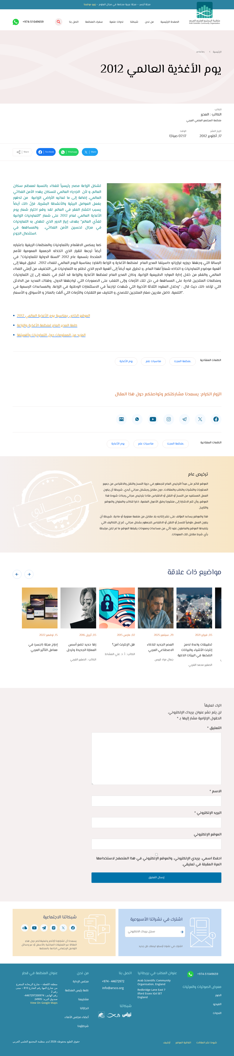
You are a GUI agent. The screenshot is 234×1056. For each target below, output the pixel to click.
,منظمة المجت (182, 361)
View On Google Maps (44, 1002)
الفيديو (217, 1004)
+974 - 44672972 (113, 981)
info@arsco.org (113, 988)
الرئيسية (217, 52)
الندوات (217, 1013)
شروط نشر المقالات (206, 1043)
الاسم (215, 791)
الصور (218, 995)
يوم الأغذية (126, 361)
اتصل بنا (73, 22)
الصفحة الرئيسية (170, 22)
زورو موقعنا (90, 5)
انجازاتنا (84, 1008)
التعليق (214, 728)
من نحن (149, 22)
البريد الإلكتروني (207, 813)
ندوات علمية (116, 22)
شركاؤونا (83, 1026)
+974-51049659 (33, 21)
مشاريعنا (83, 999)
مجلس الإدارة (81, 981)
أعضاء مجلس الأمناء (77, 1017)
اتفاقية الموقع (183, 1043)
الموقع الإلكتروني (207, 834)
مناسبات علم (153, 361)
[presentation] (17, 574)
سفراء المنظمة (94, 22)
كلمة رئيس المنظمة (77, 990)
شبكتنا (134, 22)
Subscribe (181, 932)
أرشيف (166, 1043)
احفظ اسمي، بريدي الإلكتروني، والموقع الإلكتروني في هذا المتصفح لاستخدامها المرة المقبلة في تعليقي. (158, 861)
